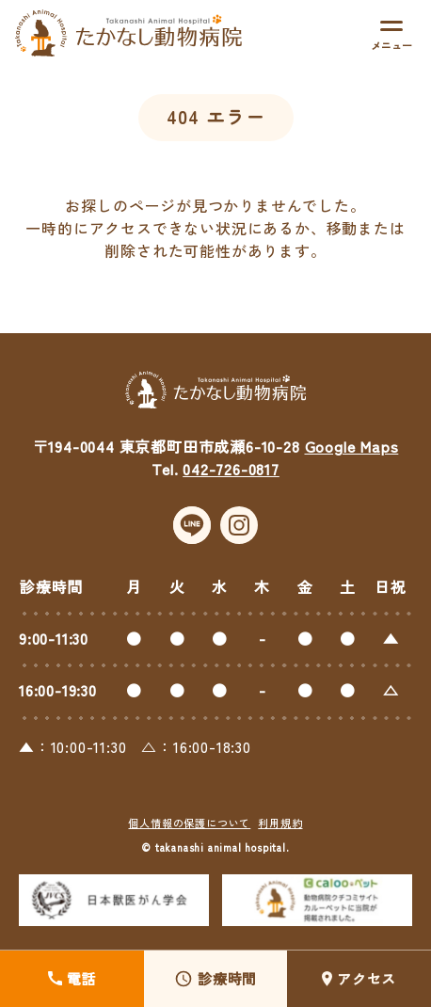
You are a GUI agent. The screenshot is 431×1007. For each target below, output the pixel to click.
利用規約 (280, 837)
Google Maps (352, 461)
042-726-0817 (231, 483)
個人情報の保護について (189, 837)
